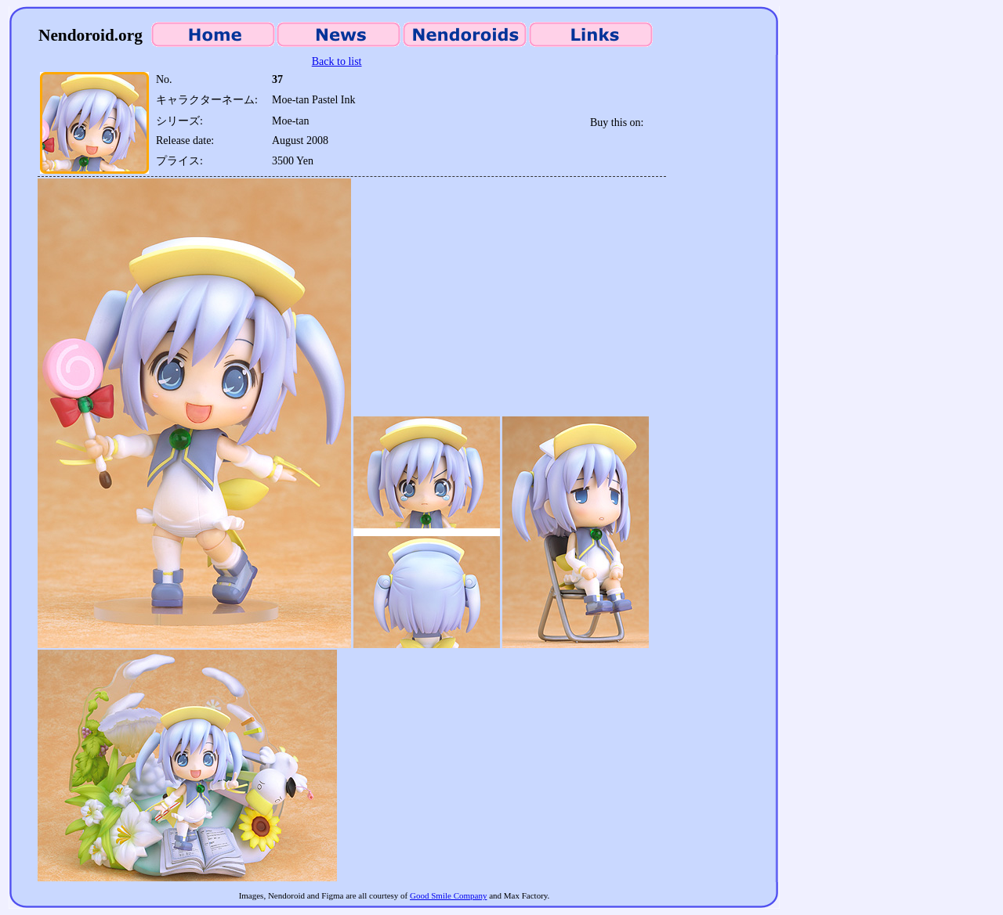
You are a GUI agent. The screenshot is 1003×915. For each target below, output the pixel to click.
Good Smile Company (448, 895)
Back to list (337, 61)
